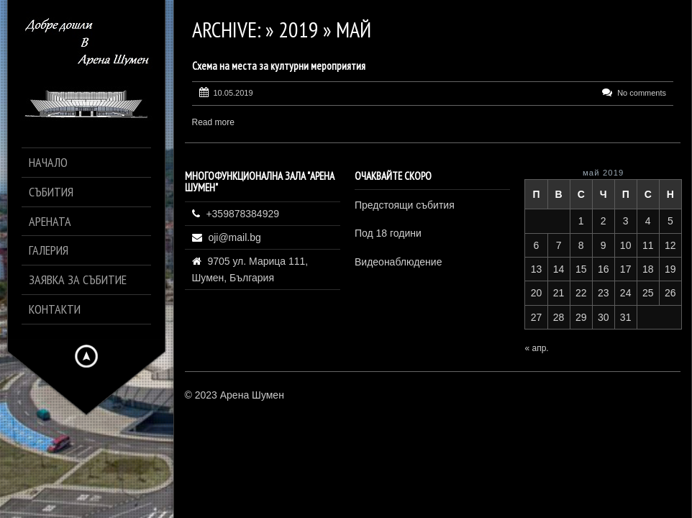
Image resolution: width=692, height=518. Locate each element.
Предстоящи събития (405, 205)
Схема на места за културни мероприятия (278, 66)
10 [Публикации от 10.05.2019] (626, 245)
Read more (213, 122)
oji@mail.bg (234, 237)
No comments (641, 92)
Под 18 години (388, 233)
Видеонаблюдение (398, 262)
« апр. (536, 348)
